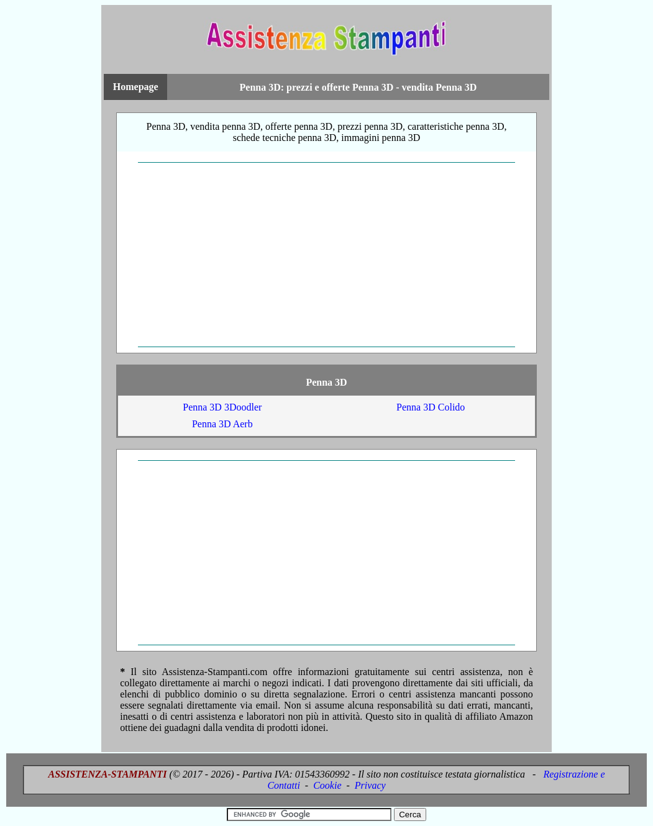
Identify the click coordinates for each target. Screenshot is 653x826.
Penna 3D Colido (430, 407)
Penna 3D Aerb (222, 424)
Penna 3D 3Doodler (222, 407)
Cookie (327, 785)
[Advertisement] (326, 255)
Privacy (370, 785)
